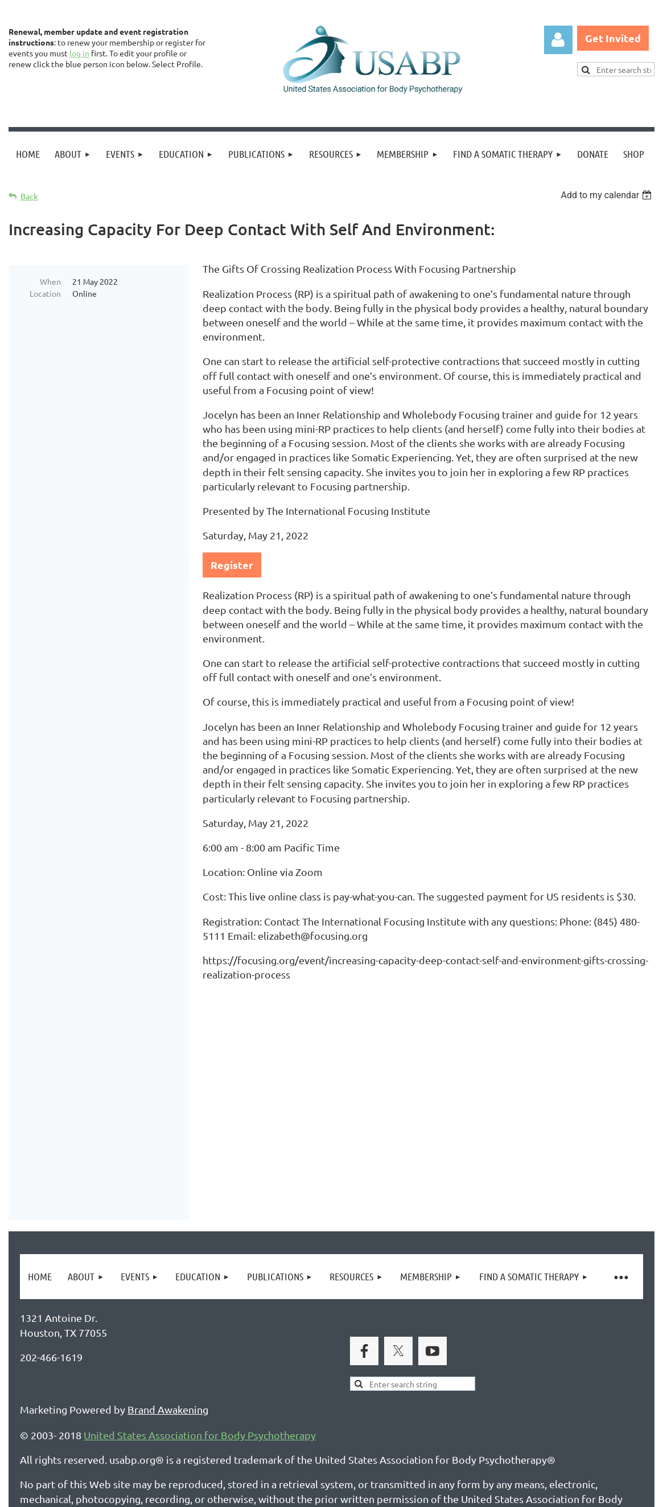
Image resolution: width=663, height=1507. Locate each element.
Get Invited (613, 37)
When (50, 281)
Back (29, 196)
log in (79, 53)
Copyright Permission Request (238, 1443)
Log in (558, 40)
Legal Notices (125, 1443)
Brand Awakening (167, 1275)
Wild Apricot (518, 1493)
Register (232, 564)
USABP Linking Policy (369, 1443)
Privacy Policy (51, 1443)
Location (45, 293)
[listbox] (607, 195)
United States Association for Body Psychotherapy (200, 1301)
